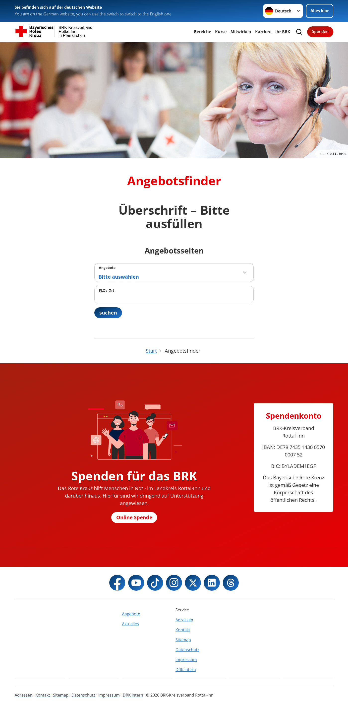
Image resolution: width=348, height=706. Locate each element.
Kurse (221, 31)
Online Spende (134, 517)
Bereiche (202, 31)
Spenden (320, 31)
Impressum (186, 659)
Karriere (263, 31)
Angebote (107, 267)
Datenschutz (187, 649)
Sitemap (183, 639)
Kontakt (182, 630)
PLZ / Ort (106, 290)
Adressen (184, 620)
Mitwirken (241, 31)
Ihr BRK (282, 31)
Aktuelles (130, 624)
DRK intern (185, 669)
